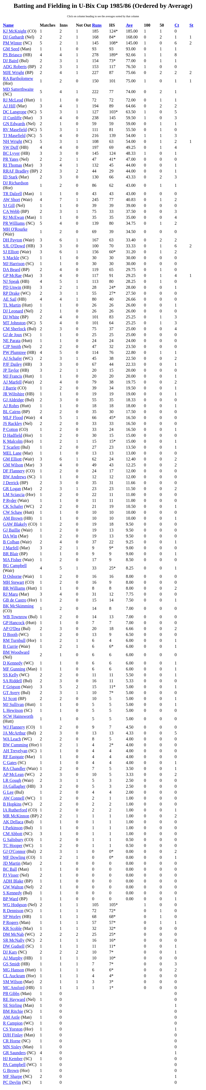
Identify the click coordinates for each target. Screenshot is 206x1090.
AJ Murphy (13, 958)
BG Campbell (15, 565)
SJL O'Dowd (14, 246)
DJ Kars (10, 952)
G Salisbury (13, 839)
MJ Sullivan (13, 704)
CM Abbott (12, 833)
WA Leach (12, 739)
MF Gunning (14, 669)
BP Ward (10, 898)
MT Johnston (14, 323)
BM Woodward (16, 652)
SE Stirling (12, 1005)
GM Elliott (12, 459)
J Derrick (11, 482)
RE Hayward (14, 999)
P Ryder (10, 500)
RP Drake (11, 293)
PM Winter (12, 43)
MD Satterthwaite (18, 89)
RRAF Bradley (16, 171)
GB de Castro (14, 600)
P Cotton (10, 429)
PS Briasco (12, 54)
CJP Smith (12, 346)
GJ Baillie (11, 530)
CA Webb (11, 211)
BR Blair (10, 553)
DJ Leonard (13, 311)
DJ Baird (10, 60)
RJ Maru (10, 594)
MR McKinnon (16, 816)
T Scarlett (11, 447)
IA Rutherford (15, 810)
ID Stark (10, 177)
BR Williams (14, 588)
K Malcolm (13, 441)
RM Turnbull (14, 640)
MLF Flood (13, 417)
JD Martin (11, 863)
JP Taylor (11, 370)
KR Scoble (12, 928)
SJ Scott (10, 698)
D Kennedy (13, 663)
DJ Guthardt (13, 37)
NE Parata (11, 340)
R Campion (13, 1023)
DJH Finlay (13, 1035)
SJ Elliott (11, 251)
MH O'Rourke (15, 229)
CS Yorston (13, 1029)
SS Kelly (10, 675)
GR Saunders (14, 1052)
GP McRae (12, 275)
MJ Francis (12, 376)
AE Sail (9, 299)
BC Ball (10, 869)
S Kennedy (12, 893)
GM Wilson (13, 465)
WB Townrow (15, 616)
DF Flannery (14, 471)
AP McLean (13, 774)
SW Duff (11, 147)
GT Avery (11, 692)
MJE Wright (13, 72)
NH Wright (12, 141)
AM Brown (13, 518)
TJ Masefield (14, 135)
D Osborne (12, 576)
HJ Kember (13, 1058)
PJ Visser (11, 875)
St (191, 25)
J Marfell (11, 548)
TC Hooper (12, 845)
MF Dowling (14, 857)
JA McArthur (14, 733)
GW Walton (13, 887)
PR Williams (14, 223)
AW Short (11, 199)
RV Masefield (15, 129)
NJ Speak (11, 281)
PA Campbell (14, 1064)
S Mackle (11, 257)
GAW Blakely (15, 524)
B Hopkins (12, 804)
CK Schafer (13, 506)
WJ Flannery (14, 727)
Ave (129, 25)
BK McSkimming (18, 606)
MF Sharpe (12, 1076)
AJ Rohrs (11, 405)
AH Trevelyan (15, 750)
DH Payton (12, 240)
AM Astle (11, 1017)
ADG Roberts (15, 66)
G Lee (8, 792)
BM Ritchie (13, 1011)
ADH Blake (13, 881)
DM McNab (13, 934)
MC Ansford (13, 987)
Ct (177, 25)
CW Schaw (12, 512)
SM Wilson (12, 981)
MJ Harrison (13, 263)
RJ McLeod (13, 100)
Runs (97, 25)
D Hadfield (12, 435)
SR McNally (13, 940)
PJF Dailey (12, 364)
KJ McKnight (15, 31)
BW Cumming (15, 745)
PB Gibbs (11, 993)
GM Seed (11, 49)
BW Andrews (14, 476)
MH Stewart (13, 582)
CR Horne (11, 1041)
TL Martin (12, 305)
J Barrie (9, 388)
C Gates (10, 762)
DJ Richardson (15, 183)
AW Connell (13, 798)
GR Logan (12, 488)
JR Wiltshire (13, 394)
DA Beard (11, 269)
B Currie (10, 646)
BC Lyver (11, 153)
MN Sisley (12, 1047)
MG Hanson (13, 970)
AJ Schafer (12, 358)
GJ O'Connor (14, 851)
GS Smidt (11, 964)
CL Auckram (14, 975)
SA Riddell (12, 680)
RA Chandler (14, 768)
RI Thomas (12, 165)
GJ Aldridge (13, 400)
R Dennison (13, 910)
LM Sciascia (13, 494)
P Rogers (11, 922)
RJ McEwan (13, 217)
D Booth (10, 634)
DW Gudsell (13, 946)
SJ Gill (9, 205)
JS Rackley (12, 423)
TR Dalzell (12, 193)
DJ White (11, 317)
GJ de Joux (12, 334)
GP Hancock (14, 622)
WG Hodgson (15, 904)
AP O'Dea (11, 628)
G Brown (11, 1070)
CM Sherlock (14, 328)
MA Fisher (12, 559)
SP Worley (12, 916)
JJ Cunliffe (12, 117)
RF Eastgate (13, 756)
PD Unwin (12, 287)
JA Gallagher (14, 786)
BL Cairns (12, 411)
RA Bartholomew (18, 78)
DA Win (10, 536)
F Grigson (11, 686)
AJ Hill (9, 106)
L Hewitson (13, 710)
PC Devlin (12, 1082)
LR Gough (12, 780)
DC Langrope (15, 112)
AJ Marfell (12, 382)
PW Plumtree (14, 352)
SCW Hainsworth (18, 716)
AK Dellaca (13, 822)
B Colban (11, 542)
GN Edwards (14, 123)
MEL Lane (12, 453)
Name (8, 25)
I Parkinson (13, 827)
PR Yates (11, 159)
